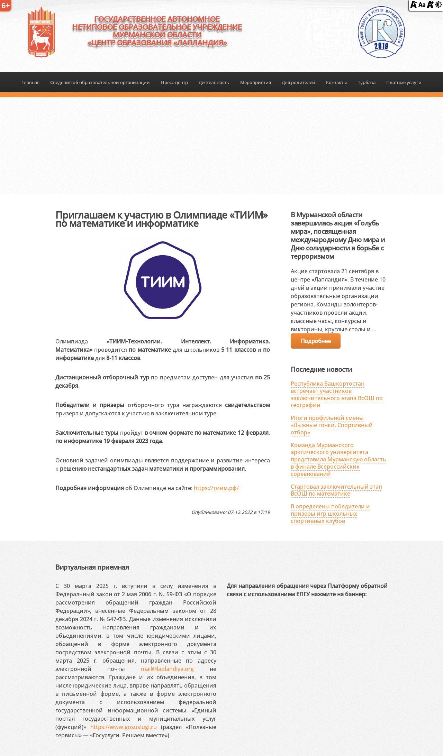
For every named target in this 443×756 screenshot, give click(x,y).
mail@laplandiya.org (167, 669)
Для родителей (298, 82)
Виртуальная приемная (92, 567)
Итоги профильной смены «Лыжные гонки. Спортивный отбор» (332, 425)
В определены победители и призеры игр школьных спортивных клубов (330, 514)
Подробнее (316, 341)
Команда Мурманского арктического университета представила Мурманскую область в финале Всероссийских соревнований (338, 459)
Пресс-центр (174, 82)
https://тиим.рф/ (216, 488)
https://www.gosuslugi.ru (123, 727)
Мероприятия (255, 82)
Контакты (336, 82)
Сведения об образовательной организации (100, 82)
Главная (30, 82)
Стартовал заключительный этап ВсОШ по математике (336, 490)
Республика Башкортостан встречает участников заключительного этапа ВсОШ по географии (337, 394)
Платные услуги (404, 82)
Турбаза (367, 82)
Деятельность (214, 82)
